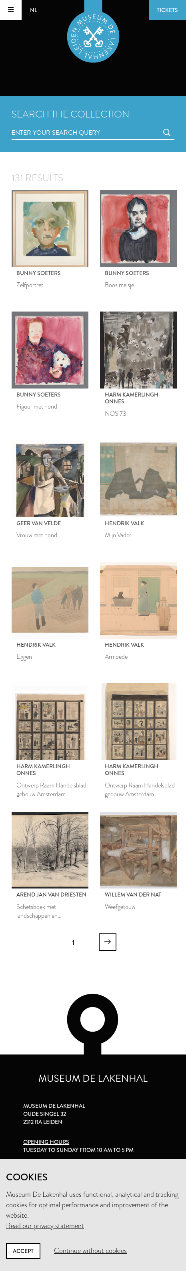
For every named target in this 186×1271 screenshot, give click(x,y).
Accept (23, 1251)
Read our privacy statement (45, 1225)
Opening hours (46, 1142)
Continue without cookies (90, 1250)
